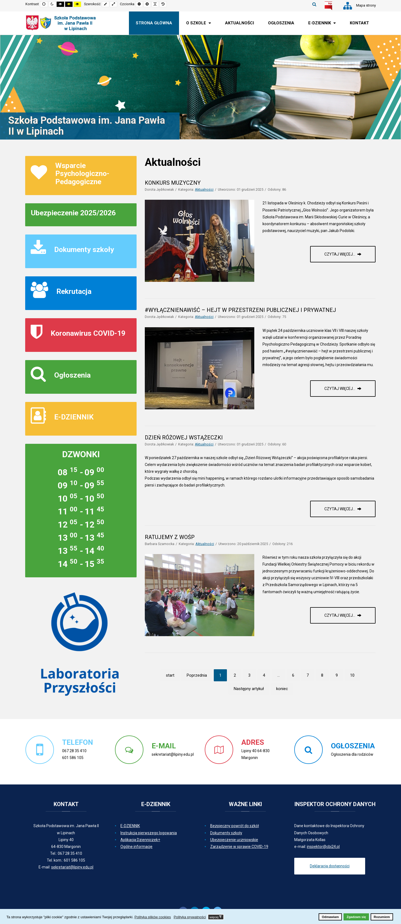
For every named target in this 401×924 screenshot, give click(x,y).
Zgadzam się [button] (356, 917)
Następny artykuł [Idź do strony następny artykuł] (249, 688)
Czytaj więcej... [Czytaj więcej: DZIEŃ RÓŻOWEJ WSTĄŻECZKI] (340, 509)
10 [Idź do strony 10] (352, 675)
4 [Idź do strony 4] (264, 675)
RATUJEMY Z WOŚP (170, 537)
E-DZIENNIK (74, 417)
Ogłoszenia (72, 375)
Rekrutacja (73, 291)
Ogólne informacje (136, 846)
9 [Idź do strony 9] (337, 675)
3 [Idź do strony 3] (249, 675)
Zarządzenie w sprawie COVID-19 (239, 846)
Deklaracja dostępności (330, 866)
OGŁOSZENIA (353, 745)
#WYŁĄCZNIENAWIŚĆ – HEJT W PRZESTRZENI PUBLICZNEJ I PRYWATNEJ (240, 310)
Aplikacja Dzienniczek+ (140, 840)
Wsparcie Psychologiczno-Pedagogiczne (82, 173)
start (170, 675)
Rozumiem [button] (382, 917)
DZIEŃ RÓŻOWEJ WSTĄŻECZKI (184, 437)
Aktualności (204, 189)
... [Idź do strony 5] (278, 675)
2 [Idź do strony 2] (235, 675)
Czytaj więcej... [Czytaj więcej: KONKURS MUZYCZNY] (340, 254)
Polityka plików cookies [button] (152, 917)
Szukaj (314, 4)
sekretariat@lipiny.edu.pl (72, 867)
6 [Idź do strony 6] (293, 675)
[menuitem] (154, 23)
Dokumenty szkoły (84, 249)
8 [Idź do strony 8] (322, 675)
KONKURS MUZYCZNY (173, 182)
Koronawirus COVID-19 (88, 333)
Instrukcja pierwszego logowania (148, 833)
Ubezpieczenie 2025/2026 (73, 212)
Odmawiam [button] (330, 917)
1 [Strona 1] (220, 675)
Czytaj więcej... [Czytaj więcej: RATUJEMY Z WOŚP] (340, 615)
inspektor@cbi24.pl (323, 846)
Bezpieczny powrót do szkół (234, 826)
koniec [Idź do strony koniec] (282, 688)
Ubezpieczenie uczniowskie (234, 840)
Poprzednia (197, 675)
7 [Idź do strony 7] (308, 675)
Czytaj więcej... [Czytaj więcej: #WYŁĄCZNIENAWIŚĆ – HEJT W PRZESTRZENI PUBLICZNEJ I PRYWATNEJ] (340, 388)
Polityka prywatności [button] (190, 917)
